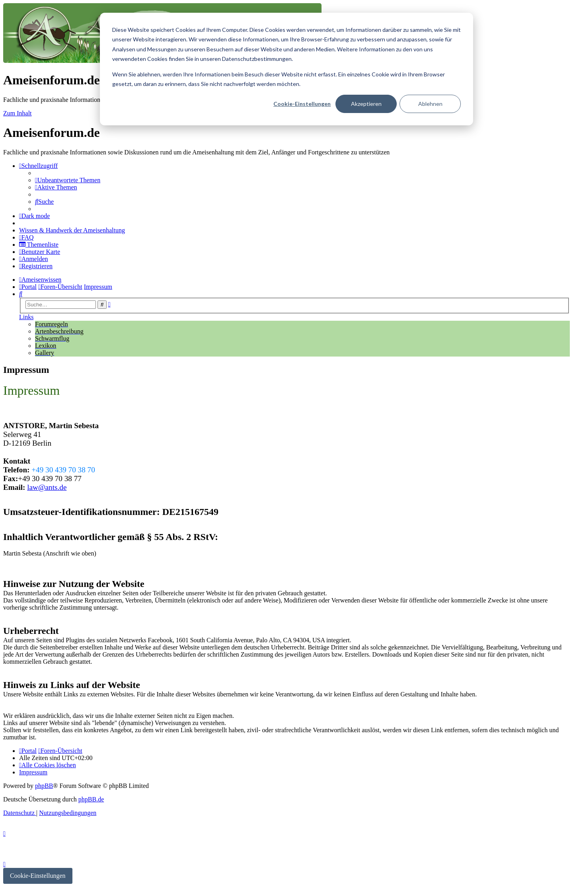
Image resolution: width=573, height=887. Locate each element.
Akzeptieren (366, 103)
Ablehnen (430, 103)
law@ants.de (46, 487)
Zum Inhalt (17, 113)
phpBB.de (91, 799)
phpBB (44, 785)
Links (26, 317)
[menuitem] (67, 180)
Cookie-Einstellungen (302, 103)
